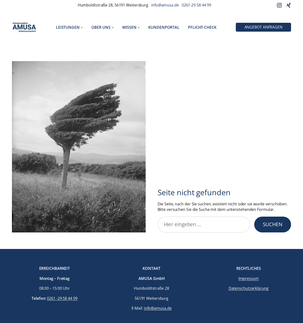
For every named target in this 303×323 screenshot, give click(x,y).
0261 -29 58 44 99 (62, 298)
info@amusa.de (165, 5)
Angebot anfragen (263, 27)
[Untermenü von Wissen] (139, 27)
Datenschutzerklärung (249, 288)
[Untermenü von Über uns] (112, 27)
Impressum (248, 278)
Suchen (272, 224)
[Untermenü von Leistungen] (82, 27)
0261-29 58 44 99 (196, 5)
